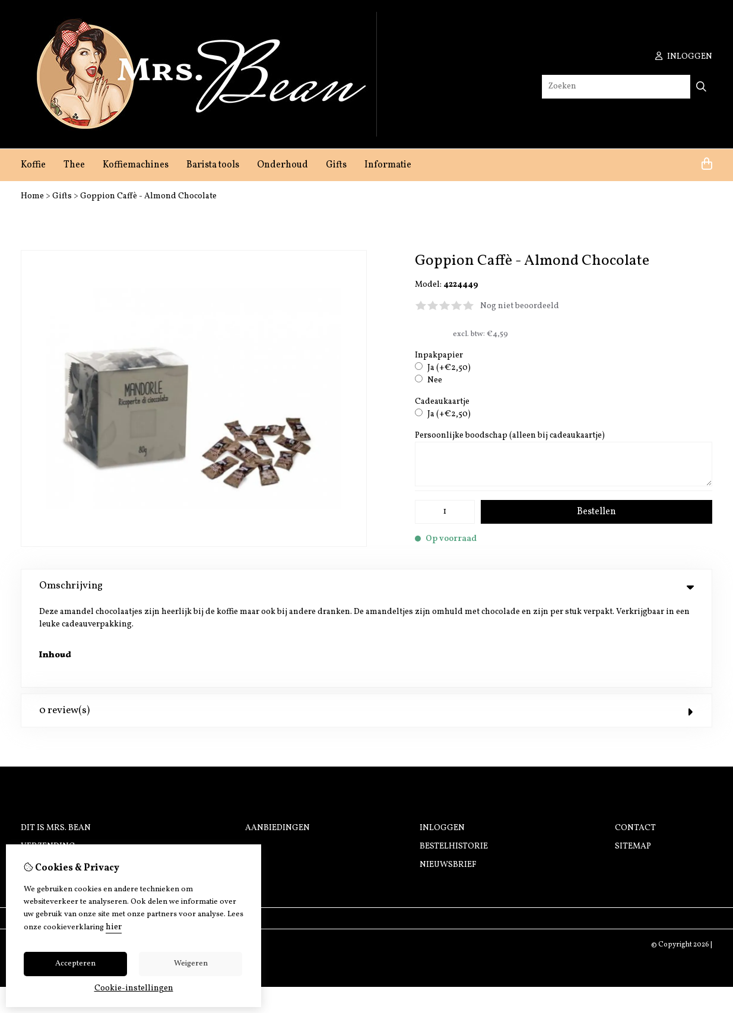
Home (32, 196)
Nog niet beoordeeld (519, 306)
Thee (74, 165)
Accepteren (75, 963)
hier (114, 927)
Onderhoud (282, 165)
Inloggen (442, 743)
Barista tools (212, 165)
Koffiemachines (136, 165)
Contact (635, 743)
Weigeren (191, 963)
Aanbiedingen (277, 743)
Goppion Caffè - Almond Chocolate (148, 196)
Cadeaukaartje (442, 401)
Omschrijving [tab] (366, 586)
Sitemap (633, 762)
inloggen (683, 56)
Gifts (336, 165)
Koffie (33, 165)
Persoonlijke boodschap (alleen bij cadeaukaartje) (510, 435)
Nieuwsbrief (448, 780)
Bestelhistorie (454, 762)
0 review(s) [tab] (366, 626)
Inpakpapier (439, 355)
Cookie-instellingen (133, 988)
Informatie (387, 165)
